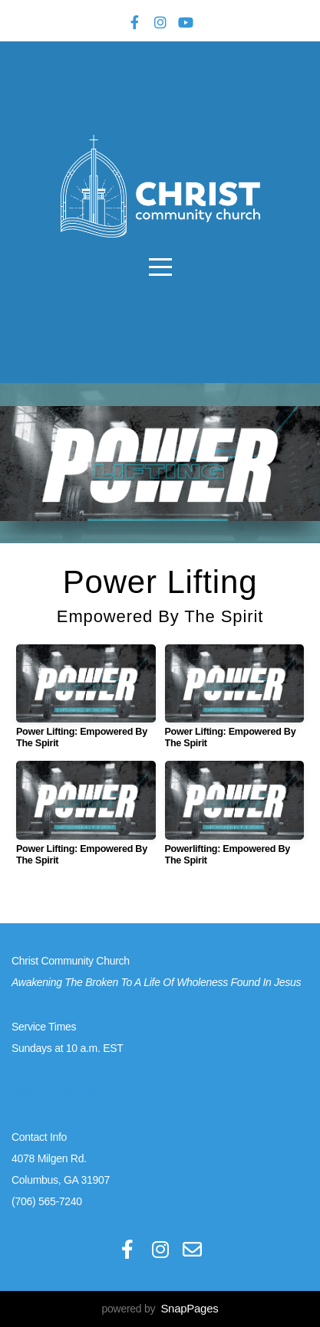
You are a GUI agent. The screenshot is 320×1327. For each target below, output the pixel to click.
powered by (160, 1308)
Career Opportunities (59, 1092)
